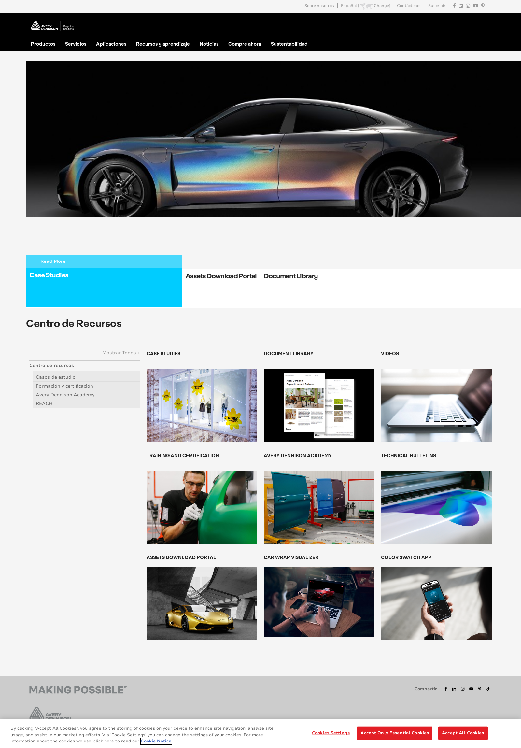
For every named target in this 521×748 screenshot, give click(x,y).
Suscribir (436, 5)
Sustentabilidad (289, 44)
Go (486, 21)
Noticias (209, 44)
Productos (43, 44)
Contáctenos (409, 5)
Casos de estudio (56, 377)
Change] (382, 5)
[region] (260, 733)
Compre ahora (244, 44)
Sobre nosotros (319, 5)
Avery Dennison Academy (65, 395)
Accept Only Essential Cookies (394, 733)
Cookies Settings (331, 733)
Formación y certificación (64, 386)
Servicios (75, 44)
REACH (44, 404)
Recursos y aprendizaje (163, 44)
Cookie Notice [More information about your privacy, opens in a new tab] (156, 741)
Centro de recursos (51, 365)
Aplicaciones (111, 44)
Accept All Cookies (463, 733)
